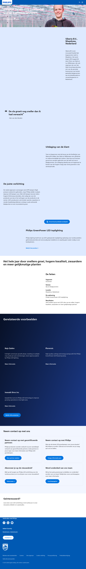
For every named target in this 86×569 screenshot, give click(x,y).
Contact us (8, 537)
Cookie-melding (40, 556)
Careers (22, 556)
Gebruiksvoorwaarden (9, 559)
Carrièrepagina (52, 481)
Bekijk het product (32, 248)
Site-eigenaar (30, 556)
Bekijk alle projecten (12, 415)
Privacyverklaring (52, 556)
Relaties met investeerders (10, 556)
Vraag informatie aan (54, 458)
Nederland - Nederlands (10, 532)
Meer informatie (10, 364)
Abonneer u (11, 481)
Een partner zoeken (13, 458)
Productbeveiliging (65, 556)
